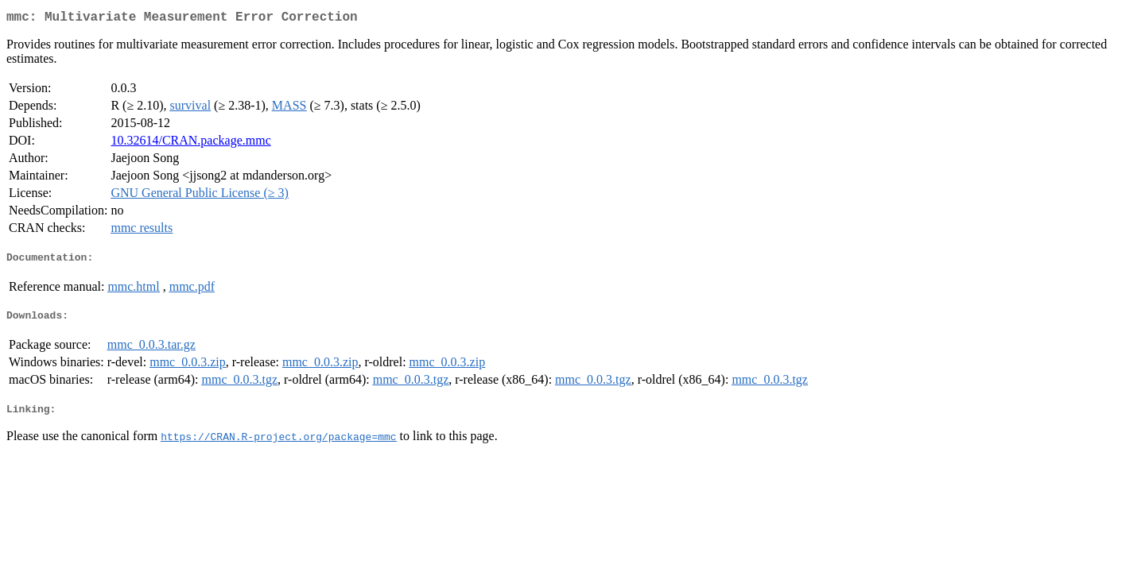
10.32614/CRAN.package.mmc (190, 143)
